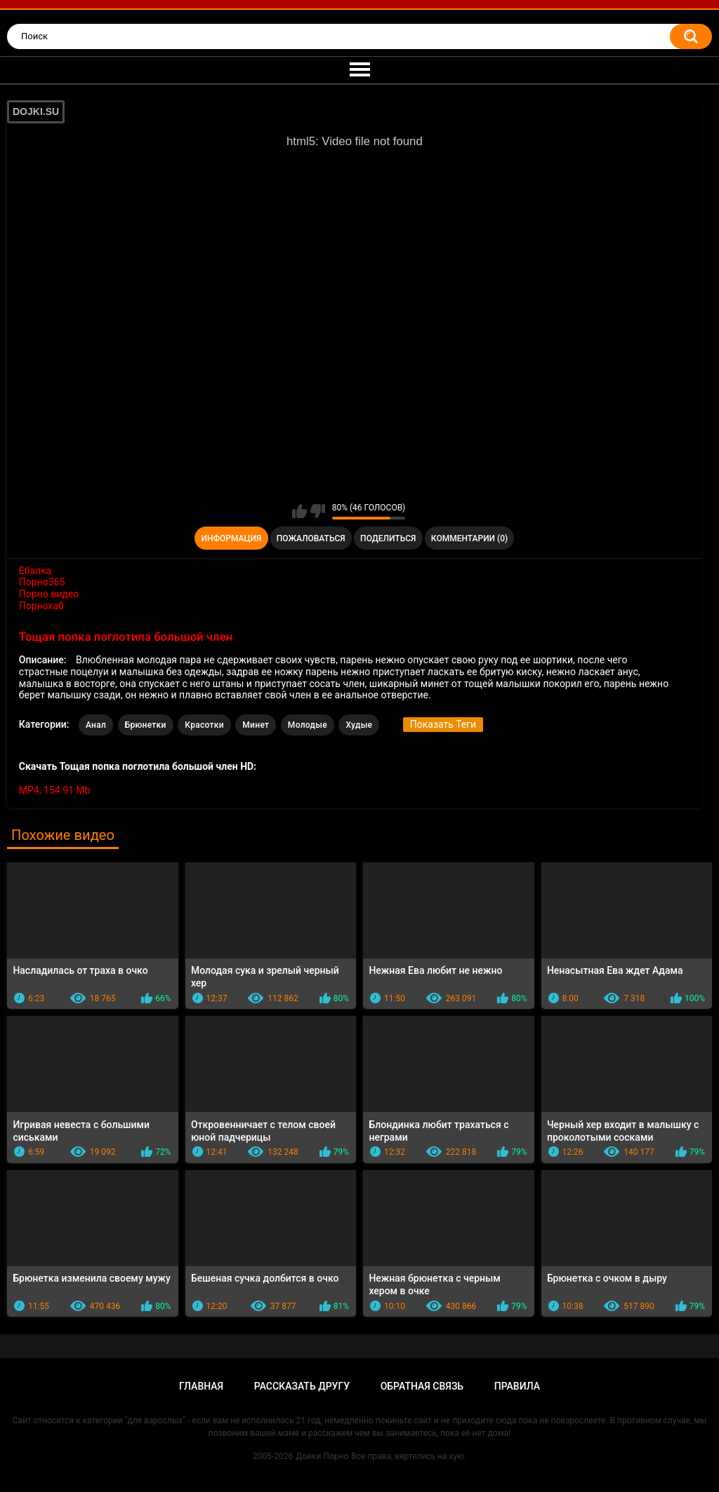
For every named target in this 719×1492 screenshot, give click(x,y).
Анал (96, 725)
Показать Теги (443, 724)
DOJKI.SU (36, 111)
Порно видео (49, 593)
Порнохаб (41, 605)
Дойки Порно (322, 1456)
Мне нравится (299, 511)
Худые (358, 725)
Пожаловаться (311, 538)
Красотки (204, 725)
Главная (201, 1386)
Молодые (307, 725)
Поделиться (388, 538)
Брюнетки (145, 725)
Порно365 (42, 582)
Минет (255, 725)
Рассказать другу (302, 1386)
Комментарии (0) (469, 538)
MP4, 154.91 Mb (55, 790)
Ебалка (35, 570)
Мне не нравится (317, 511)
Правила (517, 1386)
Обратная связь (422, 1386)
